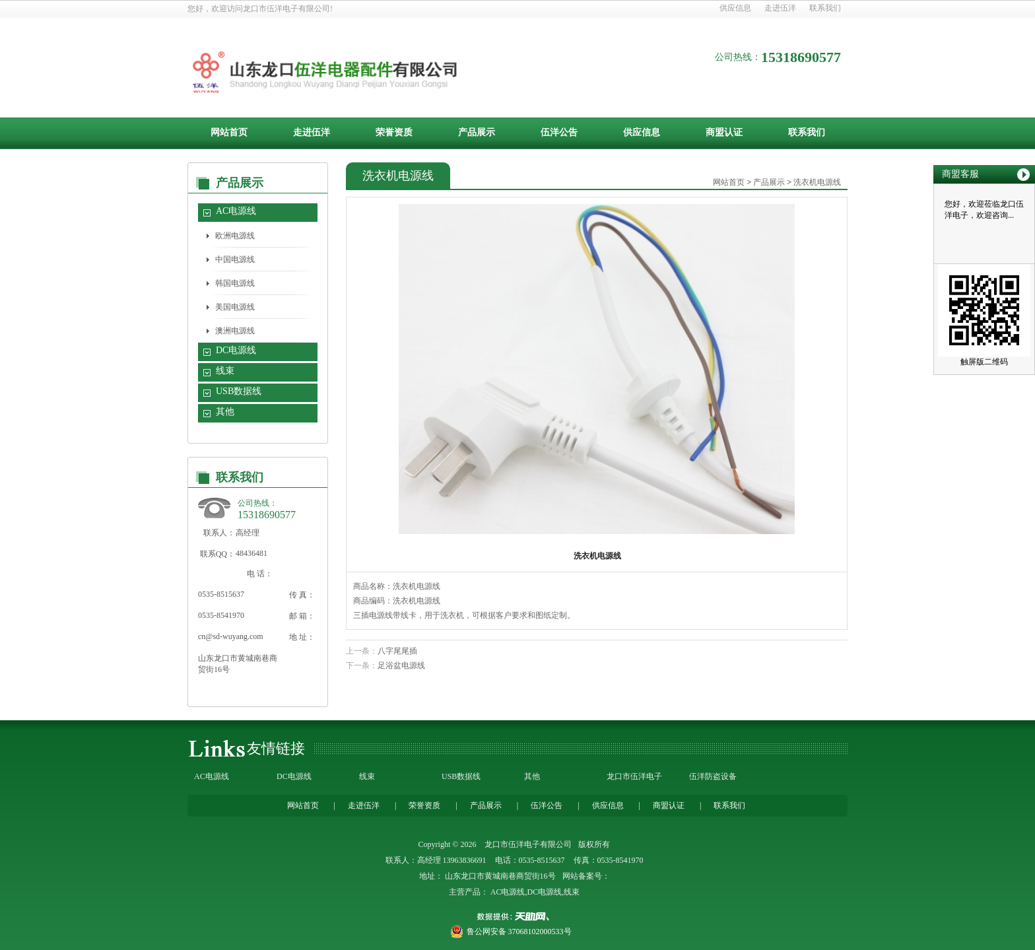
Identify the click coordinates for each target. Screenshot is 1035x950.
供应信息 (735, 8)
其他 (225, 412)
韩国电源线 (235, 283)
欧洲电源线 (235, 235)
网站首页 (229, 132)
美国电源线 (235, 307)
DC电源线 (236, 350)
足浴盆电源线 (401, 665)
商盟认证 (724, 132)
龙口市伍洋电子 (634, 776)
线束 (225, 371)
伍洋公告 (559, 132)
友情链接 (276, 748)
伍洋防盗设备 (713, 776)
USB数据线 (238, 391)
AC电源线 (236, 211)
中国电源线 (235, 259)
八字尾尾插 (397, 651)
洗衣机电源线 (817, 182)
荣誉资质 (394, 132)
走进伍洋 (780, 8)
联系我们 (825, 8)
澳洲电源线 (235, 330)
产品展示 (476, 132)
